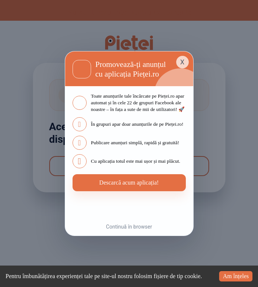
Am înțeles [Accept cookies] (234, 270)
